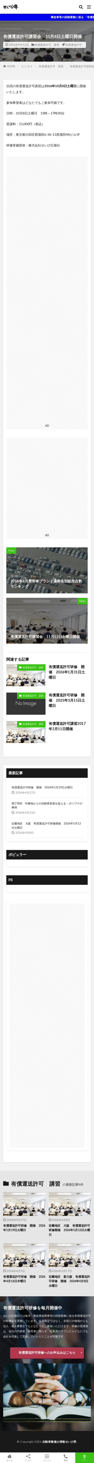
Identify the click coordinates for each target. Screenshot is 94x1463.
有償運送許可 (73, 44)
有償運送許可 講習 (47, 44)
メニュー (47, 1457)
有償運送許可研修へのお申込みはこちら (47, 1352)
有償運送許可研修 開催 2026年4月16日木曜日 (24, 1279)
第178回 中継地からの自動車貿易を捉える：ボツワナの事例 (47, 805)
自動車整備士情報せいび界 (59, 1441)
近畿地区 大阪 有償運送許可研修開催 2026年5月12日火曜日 (46, 825)
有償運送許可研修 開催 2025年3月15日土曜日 (67, 700)
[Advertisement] (47, 289)
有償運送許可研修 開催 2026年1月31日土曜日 (67, 672)
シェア (28, 1458)
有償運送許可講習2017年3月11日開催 (67, 726)
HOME (11, 66)
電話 (65, 1457)
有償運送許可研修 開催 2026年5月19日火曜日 (42, 787)
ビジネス (26, 66)
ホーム (9, 1457)
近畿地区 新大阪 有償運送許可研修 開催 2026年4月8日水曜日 (69, 1281)
